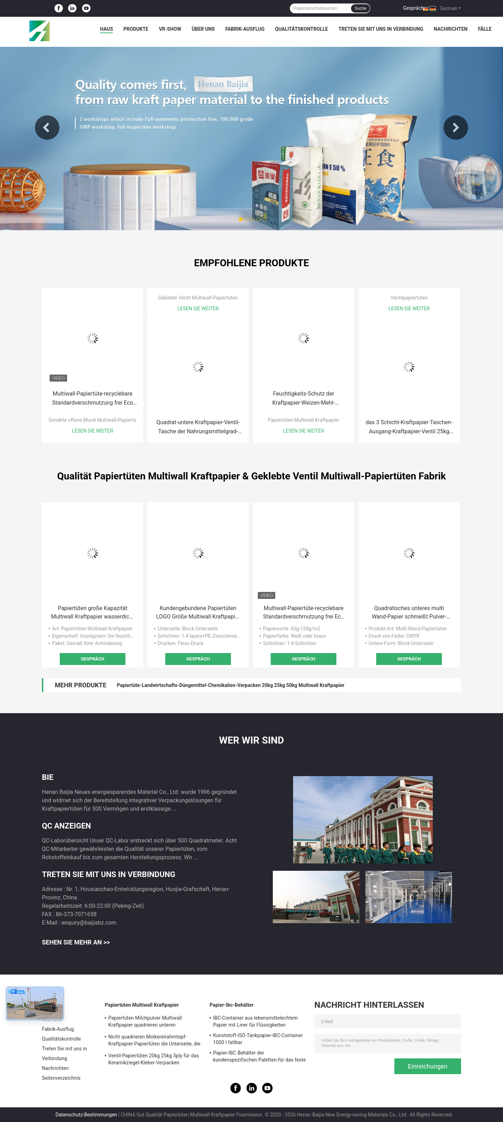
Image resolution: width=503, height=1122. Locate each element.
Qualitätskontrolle (301, 29)
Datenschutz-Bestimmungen (86, 1114)
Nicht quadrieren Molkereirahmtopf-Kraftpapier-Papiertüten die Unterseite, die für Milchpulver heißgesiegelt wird (154, 1041)
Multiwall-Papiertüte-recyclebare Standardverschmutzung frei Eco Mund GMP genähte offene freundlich (92, 398)
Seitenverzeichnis (61, 1078)
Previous (47, 127)
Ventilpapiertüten (409, 298)
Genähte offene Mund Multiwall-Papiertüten (96, 420)
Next (456, 127)
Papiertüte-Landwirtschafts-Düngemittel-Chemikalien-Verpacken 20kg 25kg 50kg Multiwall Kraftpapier (230, 685)
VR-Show (170, 29)
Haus (106, 29)
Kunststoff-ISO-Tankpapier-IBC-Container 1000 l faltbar (258, 1039)
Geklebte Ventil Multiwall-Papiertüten (198, 298)
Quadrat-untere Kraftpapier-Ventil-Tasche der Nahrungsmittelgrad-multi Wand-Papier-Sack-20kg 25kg (198, 427)
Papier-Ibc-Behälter (232, 1005)
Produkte (135, 29)
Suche (360, 8)
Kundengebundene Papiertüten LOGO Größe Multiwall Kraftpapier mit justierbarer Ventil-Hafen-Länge (198, 613)
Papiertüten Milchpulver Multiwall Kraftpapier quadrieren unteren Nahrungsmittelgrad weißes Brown (146, 1022)
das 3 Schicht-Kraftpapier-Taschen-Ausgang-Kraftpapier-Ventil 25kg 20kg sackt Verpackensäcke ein (409, 427)
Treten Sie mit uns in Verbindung (380, 29)
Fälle (484, 29)
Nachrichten (451, 29)
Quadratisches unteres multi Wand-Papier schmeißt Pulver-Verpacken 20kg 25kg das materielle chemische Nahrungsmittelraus (409, 613)
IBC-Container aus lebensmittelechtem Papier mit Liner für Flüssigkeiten (255, 1021)
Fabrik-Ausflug (244, 29)
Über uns (203, 29)
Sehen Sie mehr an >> (76, 942)
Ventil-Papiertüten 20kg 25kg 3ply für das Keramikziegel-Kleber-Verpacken (153, 1059)
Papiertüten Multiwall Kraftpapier (304, 420)
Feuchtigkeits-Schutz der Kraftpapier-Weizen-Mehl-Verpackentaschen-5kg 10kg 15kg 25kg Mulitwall (303, 398)
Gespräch (413, 8)
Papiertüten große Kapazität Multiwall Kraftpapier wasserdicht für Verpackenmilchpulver (92, 613)
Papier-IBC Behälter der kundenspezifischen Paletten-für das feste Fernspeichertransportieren (259, 1057)
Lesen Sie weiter (92, 431)
